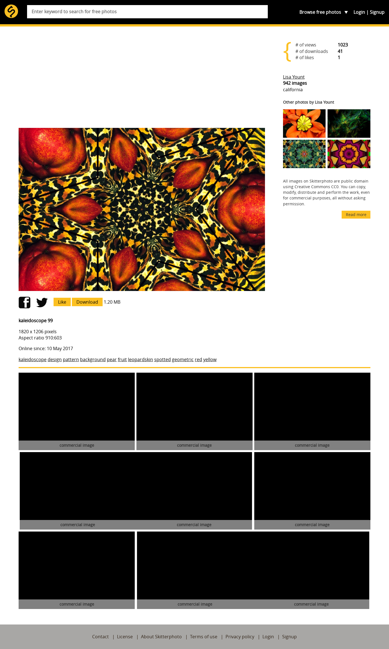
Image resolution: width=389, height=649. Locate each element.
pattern (71, 359)
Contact (100, 637)
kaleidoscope (33, 359)
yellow (209, 359)
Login (359, 12)
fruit (122, 359)
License (125, 637)
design (55, 359)
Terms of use (203, 637)
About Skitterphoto (161, 637)
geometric (183, 359)
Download (87, 302)
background (93, 359)
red (198, 359)
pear (112, 359)
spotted (162, 359)
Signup (377, 12)
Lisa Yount (294, 77)
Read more (356, 214)
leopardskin (140, 359)
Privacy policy (240, 637)
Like (62, 302)
